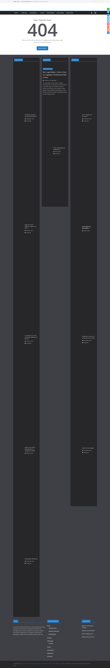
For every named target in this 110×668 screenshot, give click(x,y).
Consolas (51, 643)
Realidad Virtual (53, 628)
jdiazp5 (55, 80)
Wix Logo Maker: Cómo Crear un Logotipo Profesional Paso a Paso (55, 75)
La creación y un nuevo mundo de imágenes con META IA (31, 337)
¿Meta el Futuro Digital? (88, 448)
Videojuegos (33, 12)
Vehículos (24, 12)
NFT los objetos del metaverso (87, 115)
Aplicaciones (60, 12)
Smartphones (50, 12)
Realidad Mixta (52, 634)
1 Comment (28, 232)
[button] (18, 13)
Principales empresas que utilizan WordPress (31, 115)
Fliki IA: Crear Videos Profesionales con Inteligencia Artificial (30, 449)
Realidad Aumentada (54, 631)
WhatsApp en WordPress (31, 559)
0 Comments (28, 121)
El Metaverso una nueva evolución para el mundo (88, 337)
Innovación (69, 12)
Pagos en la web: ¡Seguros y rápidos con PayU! (30, 226)
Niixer (16, 12)
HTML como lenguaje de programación (59, 148)
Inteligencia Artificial (47, 68)
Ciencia (42, 12)
